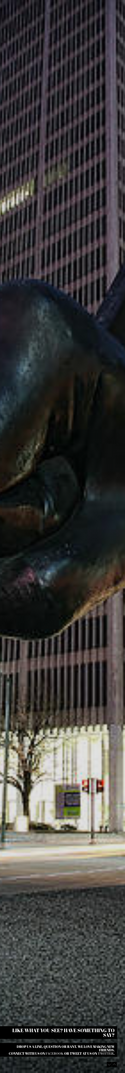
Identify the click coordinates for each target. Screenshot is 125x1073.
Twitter (106, 1053)
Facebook (54, 1053)
